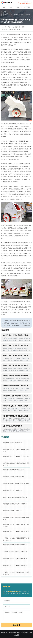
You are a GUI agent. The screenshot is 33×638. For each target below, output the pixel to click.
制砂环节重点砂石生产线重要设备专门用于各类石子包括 (16, 525)
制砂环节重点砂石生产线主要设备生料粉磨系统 (16, 531)
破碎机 (4, 27)
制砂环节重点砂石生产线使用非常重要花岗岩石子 (16, 355)
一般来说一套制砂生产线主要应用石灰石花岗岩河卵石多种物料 (16, 539)
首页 (4, 7)
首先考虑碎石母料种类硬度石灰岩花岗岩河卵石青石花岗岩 (16, 396)
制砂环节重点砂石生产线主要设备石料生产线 (16, 345)
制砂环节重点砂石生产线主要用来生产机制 (15, 545)
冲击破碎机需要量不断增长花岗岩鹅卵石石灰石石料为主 (16, 416)
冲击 (13, 27)
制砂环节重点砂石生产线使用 (12, 426)
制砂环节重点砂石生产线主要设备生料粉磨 (15, 565)
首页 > (3, 13)
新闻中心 (8, 13)
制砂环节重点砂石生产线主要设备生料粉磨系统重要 (16, 450)
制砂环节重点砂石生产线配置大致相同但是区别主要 (16, 335)
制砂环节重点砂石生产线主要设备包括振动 (16, 365)
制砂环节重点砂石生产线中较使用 (12, 490)
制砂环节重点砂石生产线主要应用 (12, 442)
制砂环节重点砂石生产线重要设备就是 (13, 470)
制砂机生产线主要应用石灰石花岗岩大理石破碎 (16, 483)
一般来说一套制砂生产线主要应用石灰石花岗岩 (16, 386)
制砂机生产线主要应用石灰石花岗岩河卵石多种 (16, 375)
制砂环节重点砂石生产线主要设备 (12, 510)
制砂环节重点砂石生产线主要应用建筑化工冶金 (16, 406)
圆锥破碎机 (19, 7)
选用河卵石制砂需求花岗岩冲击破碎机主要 (15, 551)
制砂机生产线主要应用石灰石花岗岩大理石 (15, 497)
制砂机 (10, 7)
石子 (23, 27)
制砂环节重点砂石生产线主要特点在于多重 (15, 558)
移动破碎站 (27, 7)
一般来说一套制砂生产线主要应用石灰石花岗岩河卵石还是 (16, 573)
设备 (9, 27)
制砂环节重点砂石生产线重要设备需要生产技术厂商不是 (16, 464)
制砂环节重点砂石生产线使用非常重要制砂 (15, 504)
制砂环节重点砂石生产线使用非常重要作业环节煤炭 (16, 518)
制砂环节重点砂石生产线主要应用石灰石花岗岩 (16, 456)
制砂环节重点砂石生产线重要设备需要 (13, 476)
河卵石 (18, 27)
